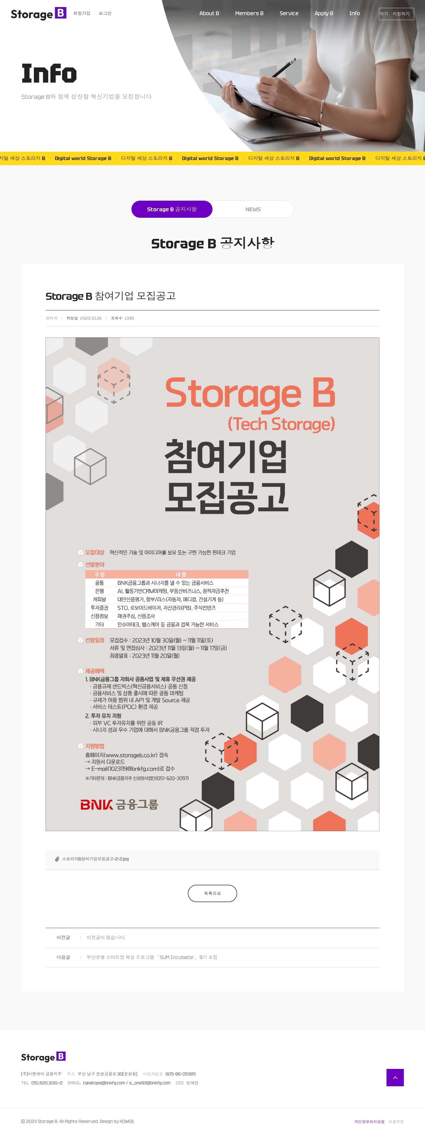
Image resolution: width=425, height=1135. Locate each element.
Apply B (324, 13)
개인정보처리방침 (370, 1121)
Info (354, 13)
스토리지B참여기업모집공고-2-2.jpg (95, 859)
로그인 (105, 13)
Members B (249, 13)
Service (289, 13)
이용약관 (396, 1121)
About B (209, 13)
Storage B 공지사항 (172, 209)
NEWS (253, 209)
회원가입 (82, 13)
